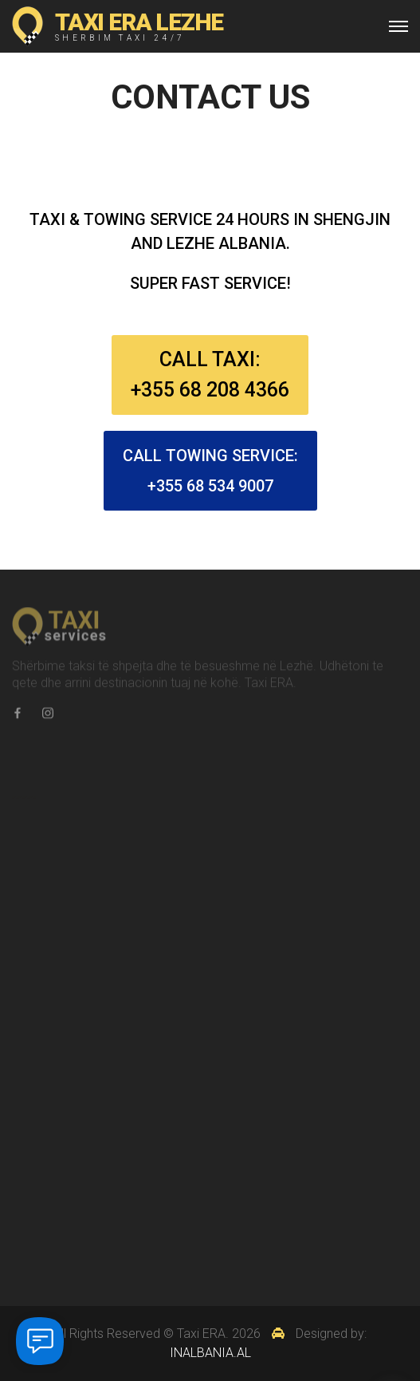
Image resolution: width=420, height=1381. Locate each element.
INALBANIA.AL (210, 1352)
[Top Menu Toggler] (398, 26)
